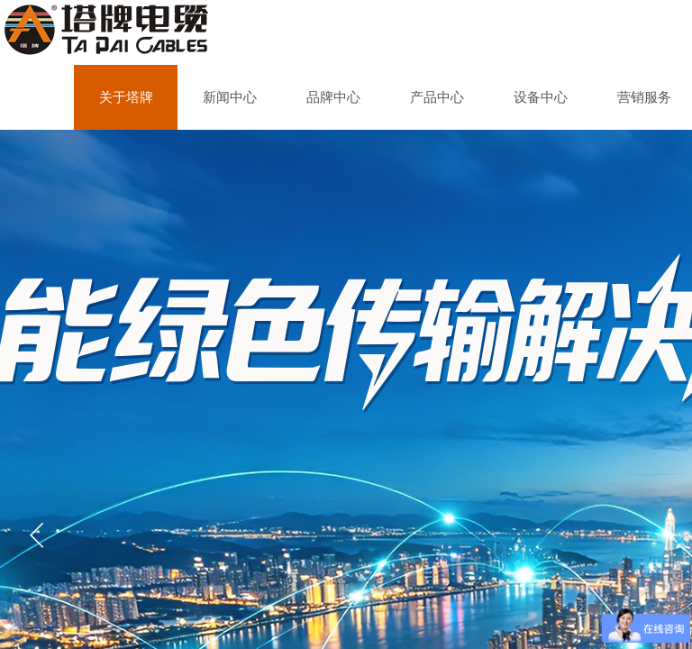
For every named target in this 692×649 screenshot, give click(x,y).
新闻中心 (230, 97)
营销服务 (644, 97)
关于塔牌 (126, 97)
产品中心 (437, 97)
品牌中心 (333, 97)
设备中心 (541, 97)
